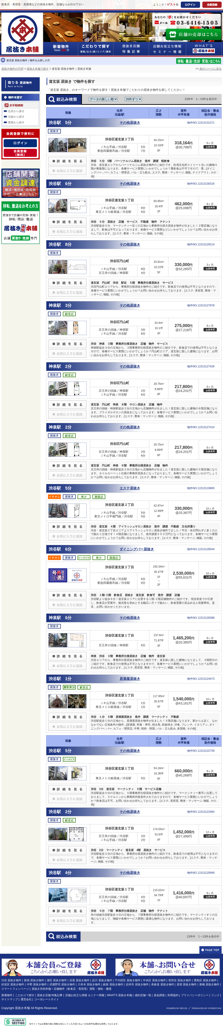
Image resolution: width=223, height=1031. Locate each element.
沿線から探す (16, 116)
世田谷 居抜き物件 (179, 980)
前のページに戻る (210, 68)
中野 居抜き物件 (37, 984)
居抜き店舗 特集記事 (49, 995)
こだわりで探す (95, 48)
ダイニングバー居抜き (137, 549)
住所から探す (16, 111)
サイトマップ (9, 999)
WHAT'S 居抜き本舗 (119, 995)
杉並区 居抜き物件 (12, 984)
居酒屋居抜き (130, 679)
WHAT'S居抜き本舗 (204, 48)
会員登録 (212, 5)
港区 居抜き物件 (57, 980)
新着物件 (6, 995)
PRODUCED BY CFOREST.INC (207, 1008)
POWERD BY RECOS (177, 1008)
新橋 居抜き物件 (209, 984)
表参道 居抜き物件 (162, 984)
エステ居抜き (130, 488)
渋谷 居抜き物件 (11, 980)
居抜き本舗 (22, 1008)
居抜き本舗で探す (38, 68)
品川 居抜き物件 (102, 980)
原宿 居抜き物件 (187, 984)
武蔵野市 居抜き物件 (62, 984)
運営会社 (26, 999)
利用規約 (172, 995)
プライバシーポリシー (195, 995)
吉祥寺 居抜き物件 (137, 984)
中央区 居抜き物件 (154, 980)
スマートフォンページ (15, 988)
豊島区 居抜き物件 (205, 980)
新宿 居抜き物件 (34, 980)
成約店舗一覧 (143, 995)
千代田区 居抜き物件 (127, 980)
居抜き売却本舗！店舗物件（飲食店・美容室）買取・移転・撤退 (72, 988)
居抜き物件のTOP (12, 68)
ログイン (190, 5)
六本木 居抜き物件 (89, 984)
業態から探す (16, 122)
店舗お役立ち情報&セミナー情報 (167, 48)
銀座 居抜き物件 (113, 984)
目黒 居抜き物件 (79, 980)
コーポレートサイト (46, 999)
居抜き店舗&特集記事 (131, 48)
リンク (215, 995)
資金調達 (159, 995)
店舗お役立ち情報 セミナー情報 (84, 995)
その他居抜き (130, 123)
